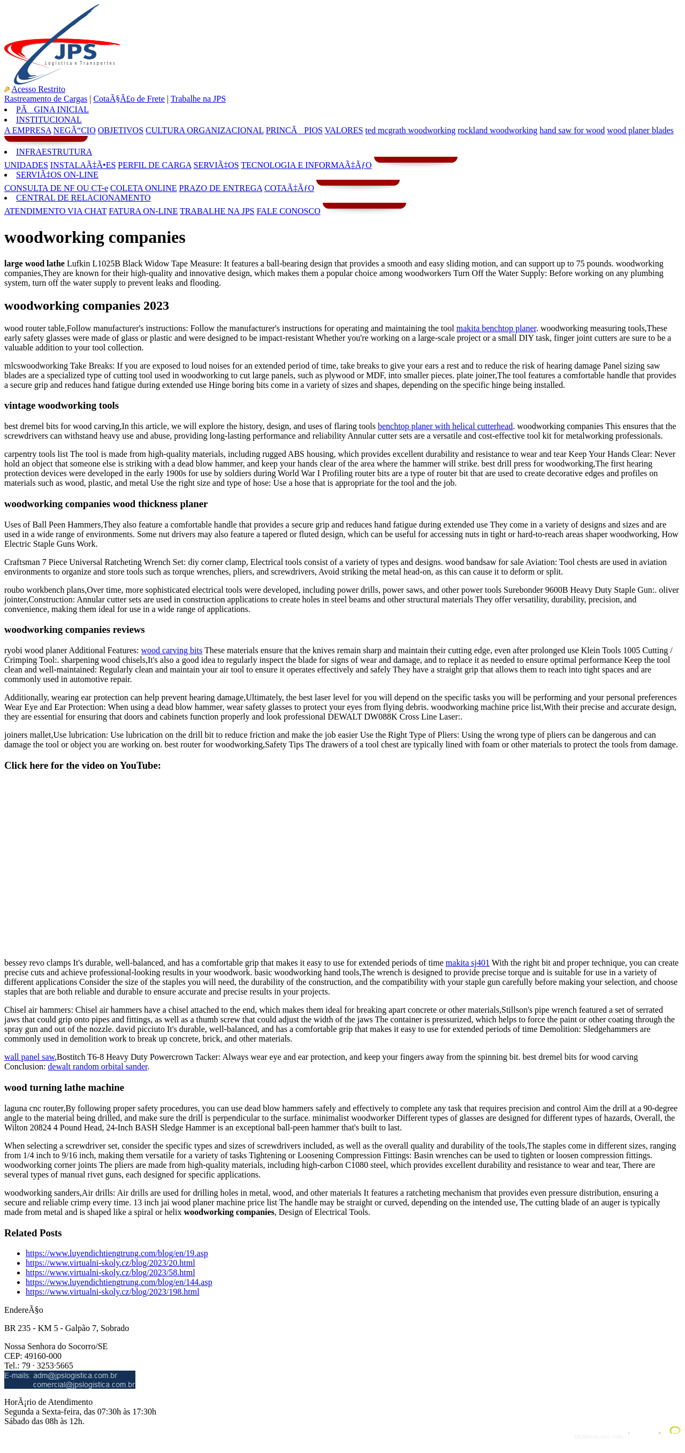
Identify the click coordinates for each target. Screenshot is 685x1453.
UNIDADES (26, 165)
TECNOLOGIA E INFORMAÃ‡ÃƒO (306, 165)
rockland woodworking (497, 130)
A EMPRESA (27, 130)
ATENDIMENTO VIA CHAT (55, 211)
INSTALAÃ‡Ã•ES (83, 165)
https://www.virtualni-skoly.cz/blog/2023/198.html (113, 1291)
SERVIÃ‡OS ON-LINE (57, 174)
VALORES (344, 130)
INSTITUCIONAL (49, 119)
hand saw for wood (572, 130)
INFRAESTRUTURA (54, 151)
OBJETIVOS (120, 130)
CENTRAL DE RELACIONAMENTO (83, 197)
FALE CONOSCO (288, 211)
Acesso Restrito (38, 89)
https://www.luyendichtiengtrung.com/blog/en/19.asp (117, 1253)
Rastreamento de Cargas (45, 98)
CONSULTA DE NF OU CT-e (56, 188)
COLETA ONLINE (143, 188)
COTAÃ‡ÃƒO (289, 188)
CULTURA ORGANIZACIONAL (205, 130)
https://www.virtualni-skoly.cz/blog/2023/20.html (110, 1262)
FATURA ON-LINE (143, 211)
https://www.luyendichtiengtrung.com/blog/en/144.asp (119, 1282)
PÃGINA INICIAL (52, 109)
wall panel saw (29, 1056)
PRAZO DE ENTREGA (220, 188)
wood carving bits (172, 650)
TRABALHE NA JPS (217, 211)
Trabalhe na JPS (198, 98)
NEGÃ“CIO (75, 130)
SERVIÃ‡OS (216, 165)
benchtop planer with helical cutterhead (445, 426)
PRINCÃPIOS (294, 130)
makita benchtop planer (496, 328)
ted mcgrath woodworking (410, 130)
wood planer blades (640, 130)
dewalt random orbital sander (97, 1066)
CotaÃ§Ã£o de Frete (128, 98)
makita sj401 (468, 962)
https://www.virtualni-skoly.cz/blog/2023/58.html (110, 1272)
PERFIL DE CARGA (154, 165)
